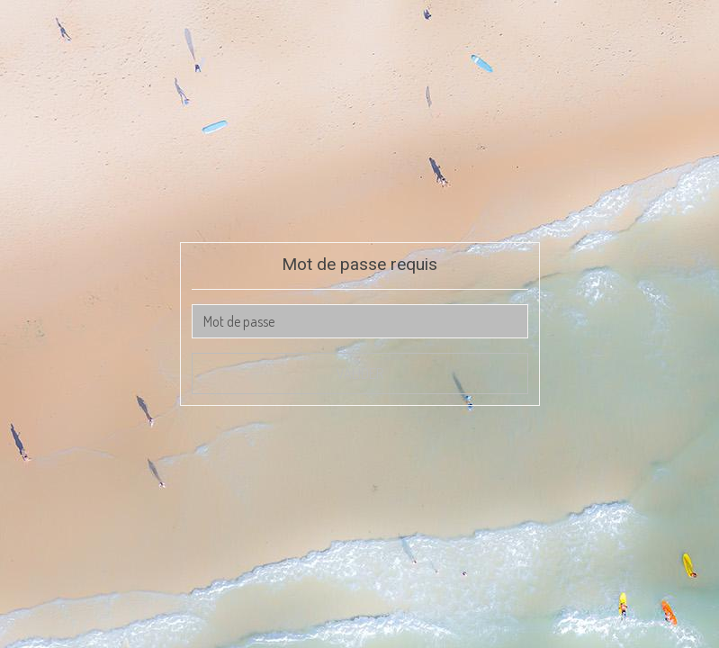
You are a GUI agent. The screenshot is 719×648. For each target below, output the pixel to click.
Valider (360, 373)
